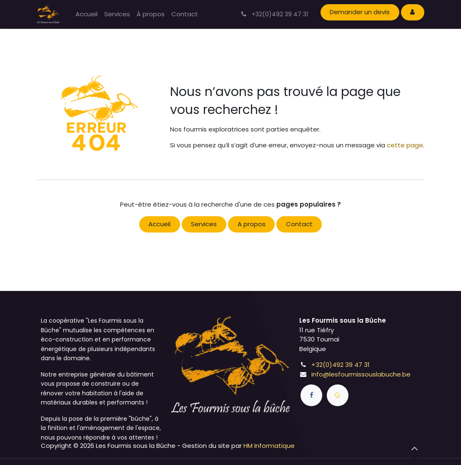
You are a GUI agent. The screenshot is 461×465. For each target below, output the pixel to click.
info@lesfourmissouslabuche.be (361, 374)
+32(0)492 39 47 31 (340, 364)
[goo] (337, 395)
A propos (252, 224)
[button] (414, 448)
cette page (405, 145)
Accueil (159, 224)
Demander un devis (360, 12)
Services (204, 224)
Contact (299, 224)
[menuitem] (86, 14)
